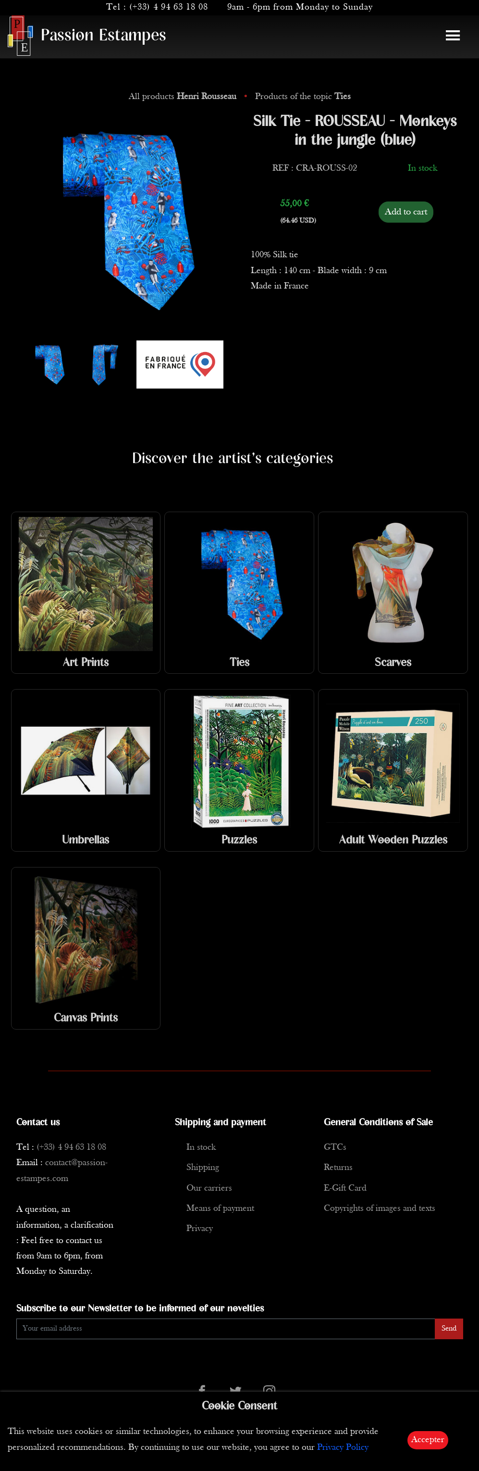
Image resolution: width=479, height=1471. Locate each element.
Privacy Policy (342, 1447)
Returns (338, 1167)
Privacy (199, 1228)
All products (184, 96)
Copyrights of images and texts (379, 1208)
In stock (201, 1147)
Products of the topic (303, 96)
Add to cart (406, 212)
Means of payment (220, 1208)
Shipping (202, 1167)
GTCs (335, 1147)
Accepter (427, 1440)
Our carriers (209, 1188)
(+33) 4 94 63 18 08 (168, 7)
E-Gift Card (345, 1188)
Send (449, 1329)
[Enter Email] (225, 1329)
